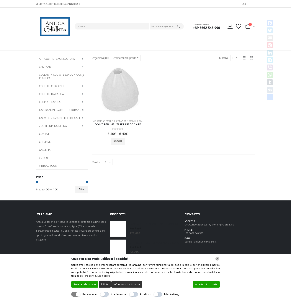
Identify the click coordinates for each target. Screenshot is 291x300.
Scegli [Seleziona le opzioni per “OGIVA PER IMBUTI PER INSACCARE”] (117, 141)
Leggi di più (103, 275)
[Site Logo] (54, 26)
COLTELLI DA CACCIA (51, 94)
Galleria (44, 149)
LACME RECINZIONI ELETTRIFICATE (60, 118)
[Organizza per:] (126, 58)
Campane (45, 66)
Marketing (171, 294)
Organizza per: (100, 58)
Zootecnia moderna (53, 126)
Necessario (89, 294)
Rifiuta (104, 284)
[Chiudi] (217, 258)
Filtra (81, 189)
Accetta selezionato (85, 284)
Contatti (45, 134)
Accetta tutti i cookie (206, 284)
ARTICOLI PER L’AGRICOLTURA (57, 58)
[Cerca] (178, 26)
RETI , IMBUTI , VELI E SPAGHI (142, 121)
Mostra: (223, 58)
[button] (245, 58)
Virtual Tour (48, 165)
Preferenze (118, 294)
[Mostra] (235, 58)
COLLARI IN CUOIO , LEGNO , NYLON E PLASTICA (61, 76)
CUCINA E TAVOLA (49, 102)
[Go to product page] (118, 91)
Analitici (145, 294)
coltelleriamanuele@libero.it (200, 241)
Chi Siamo (45, 142)
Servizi (43, 157)
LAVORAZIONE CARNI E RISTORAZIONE (110, 121)
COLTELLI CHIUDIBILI (51, 86)
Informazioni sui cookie (127, 284)
